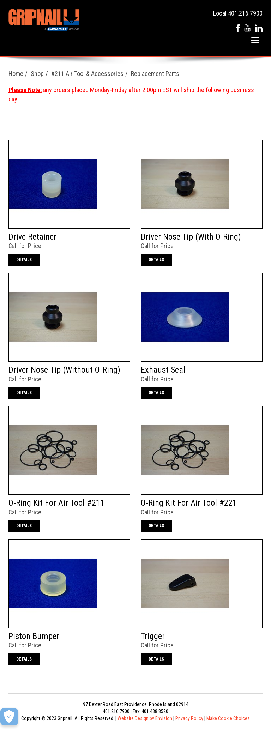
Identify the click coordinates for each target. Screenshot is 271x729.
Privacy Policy (189, 718)
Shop (37, 73)
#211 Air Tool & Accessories (87, 73)
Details (24, 259)
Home (15, 73)
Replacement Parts (155, 73)
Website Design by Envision (145, 718)
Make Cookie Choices (228, 718)
